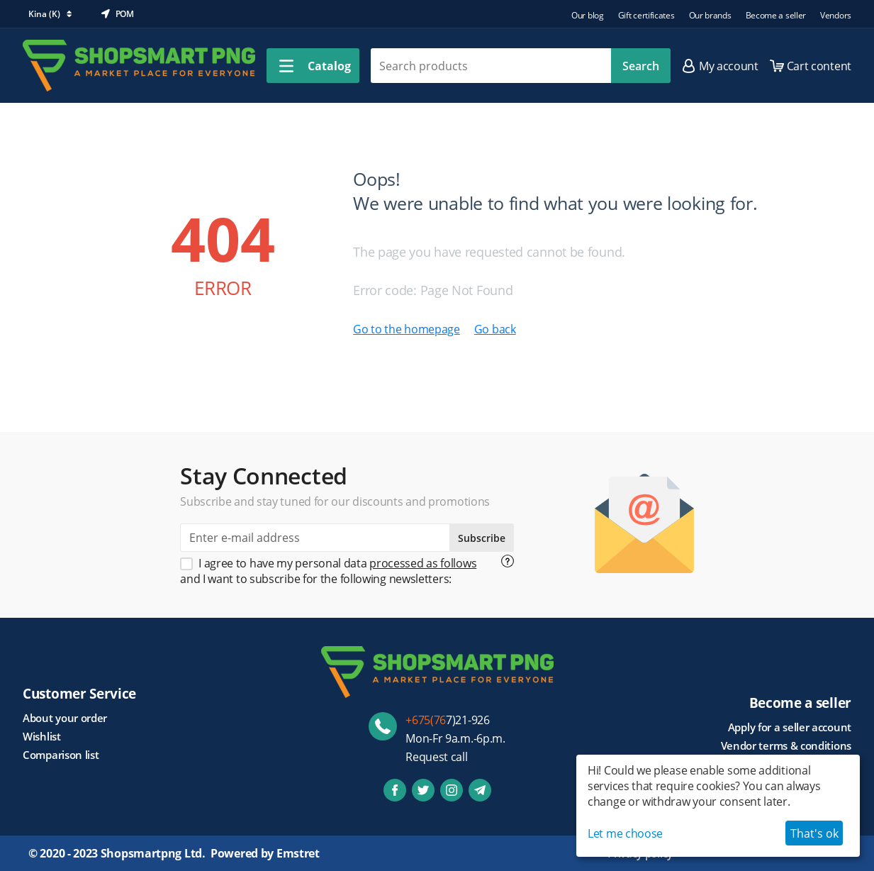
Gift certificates (646, 15)
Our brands (710, 15)
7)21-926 (447, 720)
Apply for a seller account (789, 727)
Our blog (587, 15)
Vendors (835, 15)
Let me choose (625, 833)
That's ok (814, 833)
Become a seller (776, 15)
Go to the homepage (406, 329)
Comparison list (61, 755)
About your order (65, 718)
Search (640, 66)
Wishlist (42, 736)
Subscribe (481, 538)
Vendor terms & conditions (786, 745)
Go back (495, 329)
